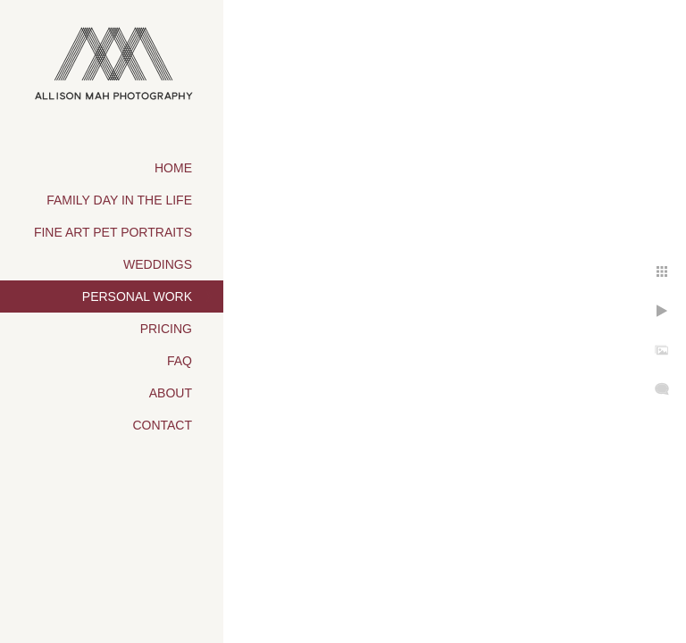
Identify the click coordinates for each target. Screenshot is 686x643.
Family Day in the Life (119, 200)
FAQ (179, 361)
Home (173, 168)
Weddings (157, 264)
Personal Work (137, 296)
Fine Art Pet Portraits (113, 232)
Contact (162, 425)
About (170, 393)
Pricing (166, 329)
